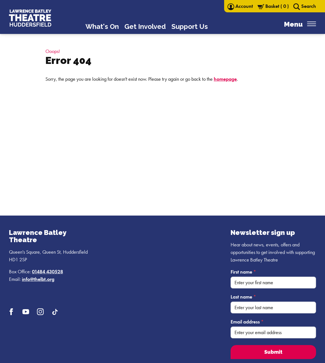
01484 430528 (47, 271)
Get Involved (145, 26)
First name (243, 272)
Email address (247, 321)
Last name (243, 296)
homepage (225, 79)
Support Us (189, 26)
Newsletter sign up (263, 232)
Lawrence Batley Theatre (37, 236)
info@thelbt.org (38, 279)
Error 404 (68, 60)
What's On (102, 26)
